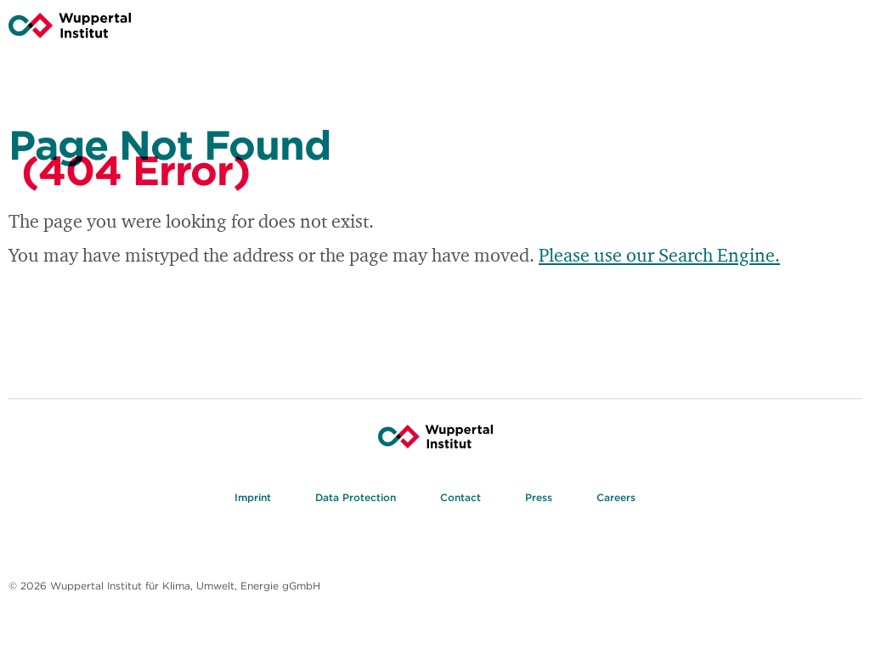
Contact (460, 499)
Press (538, 499)
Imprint (252, 499)
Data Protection (355, 499)
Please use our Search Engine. (659, 254)
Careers (616, 499)
